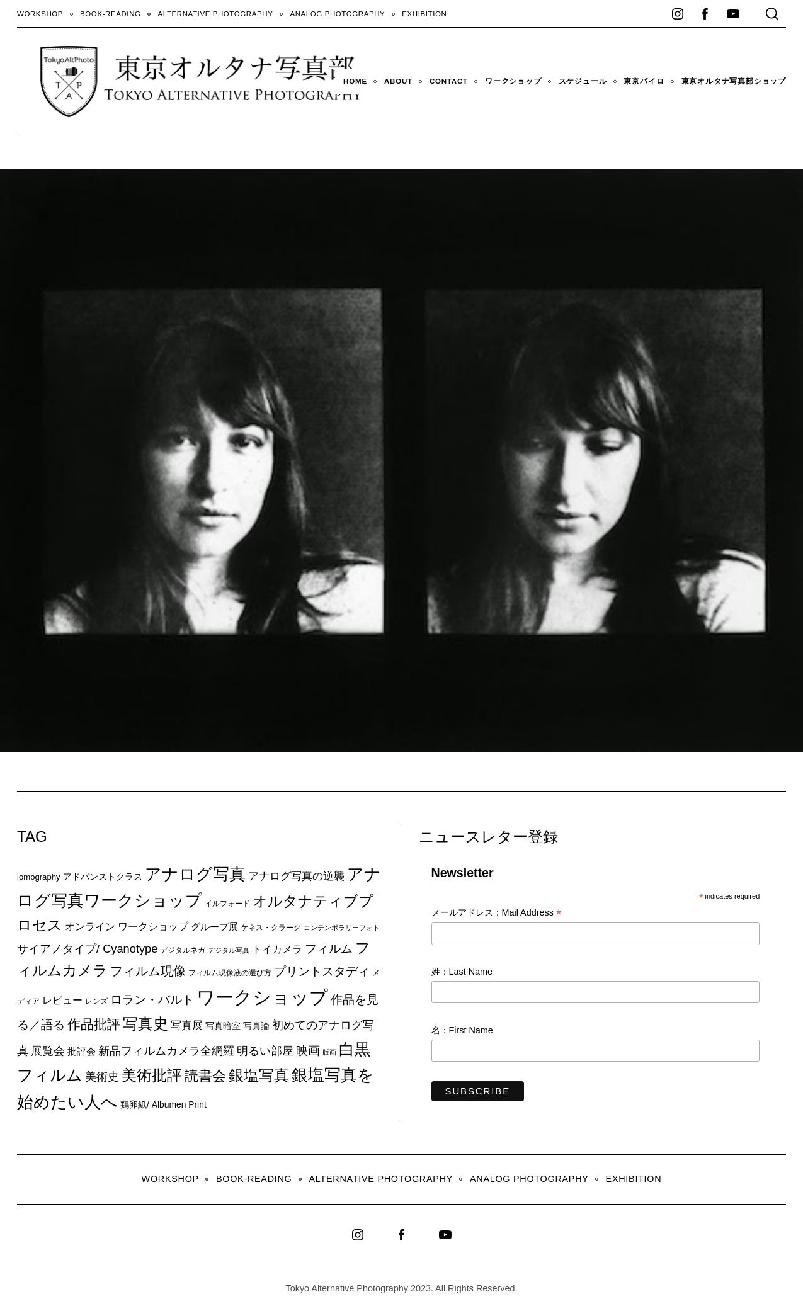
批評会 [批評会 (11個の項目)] (81, 1051)
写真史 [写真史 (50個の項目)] (145, 1023)
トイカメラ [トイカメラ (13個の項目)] (277, 949)
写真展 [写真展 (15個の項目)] (187, 1025)
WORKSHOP (40, 14)
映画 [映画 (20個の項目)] (308, 1050)
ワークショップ (513, 81)
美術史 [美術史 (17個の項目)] (102, 1076)
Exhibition (424, 14)
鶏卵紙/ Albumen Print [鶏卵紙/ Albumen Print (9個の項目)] (163, 1104)
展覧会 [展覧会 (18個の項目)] (48, 1051)
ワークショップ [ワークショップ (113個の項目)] (262, 997)
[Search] (772, 14)
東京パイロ (644, 81)
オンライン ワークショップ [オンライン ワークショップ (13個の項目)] (126, 926)
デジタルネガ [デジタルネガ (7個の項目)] (182, 950)
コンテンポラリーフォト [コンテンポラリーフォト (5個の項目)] (342, 927)
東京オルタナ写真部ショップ (733, 81)
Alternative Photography (215, 14)
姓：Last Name (462, 972)
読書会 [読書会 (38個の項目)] (205, 1076)
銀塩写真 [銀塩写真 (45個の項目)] (259, 1075)
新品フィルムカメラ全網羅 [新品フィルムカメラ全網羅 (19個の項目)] (166, 1050)
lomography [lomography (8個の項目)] (38, 877)
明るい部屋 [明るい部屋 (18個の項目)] (265, 1051)
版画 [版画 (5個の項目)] (329, 1052)
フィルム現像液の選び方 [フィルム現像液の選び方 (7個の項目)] (229, 972)
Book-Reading (110, 14)
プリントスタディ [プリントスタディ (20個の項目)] (322, 971)
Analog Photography (337, 14)
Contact (449, 81)
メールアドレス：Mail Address (496, 913)
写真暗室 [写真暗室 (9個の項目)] (223, 1026)
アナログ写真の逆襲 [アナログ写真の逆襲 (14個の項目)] (296, 876)
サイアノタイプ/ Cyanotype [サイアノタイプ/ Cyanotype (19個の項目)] (87, 948)
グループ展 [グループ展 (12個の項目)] (214, 926)
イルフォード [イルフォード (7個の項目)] (227, 903)
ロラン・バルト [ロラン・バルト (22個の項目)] (152, 999)
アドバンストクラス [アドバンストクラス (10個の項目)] (102, 876)
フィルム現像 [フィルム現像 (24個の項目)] (148, 971)
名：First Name (462, 1030)
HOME (355, 81)
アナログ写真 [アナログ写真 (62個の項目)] (195, 874)
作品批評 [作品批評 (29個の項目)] (93, 1024)
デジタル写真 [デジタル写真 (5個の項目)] (228, 950)
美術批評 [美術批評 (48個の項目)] (152, 1075)
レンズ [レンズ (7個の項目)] (96, 1001)
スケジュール (583, 81)
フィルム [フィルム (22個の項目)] (329, 948)
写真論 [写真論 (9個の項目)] (256, 1026)
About (398, 81)
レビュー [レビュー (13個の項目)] (62, 1000)
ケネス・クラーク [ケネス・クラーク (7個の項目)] (271, 927)
